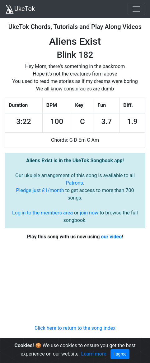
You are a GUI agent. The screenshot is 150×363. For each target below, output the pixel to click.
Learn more (93, 354)
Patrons (74, 183)
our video (111, 237)
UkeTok (20, 9)
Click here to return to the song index (75, 328)
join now (89, 213)
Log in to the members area (42, 213)
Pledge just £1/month (40, 190)
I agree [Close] (119, 354)
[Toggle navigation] (136, 9)
